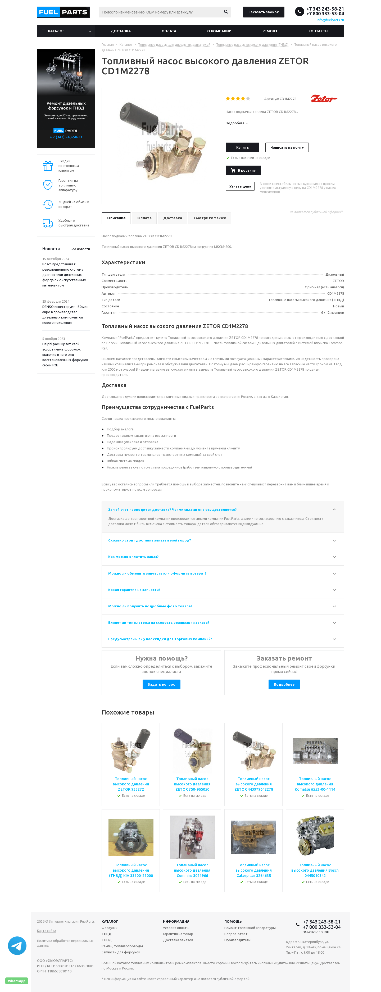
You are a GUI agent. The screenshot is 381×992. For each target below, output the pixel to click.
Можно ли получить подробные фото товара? (150, 606)
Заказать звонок (263, 12)
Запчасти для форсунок (121, 952)
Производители (237, 940)
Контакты (318, 31)
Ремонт (270, 31)
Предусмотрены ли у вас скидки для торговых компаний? (160, 639)
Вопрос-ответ (236, 934)
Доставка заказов (178, 940)
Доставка (121, 31)
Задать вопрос (161, 684)
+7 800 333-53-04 (325, 13)
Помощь (233, 921)
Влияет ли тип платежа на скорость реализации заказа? (158, 622)
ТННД (107, 940)
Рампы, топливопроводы (122, 946)
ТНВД (106, 934)
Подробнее (284, 684)
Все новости (80, 249)
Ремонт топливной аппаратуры (250, 928)
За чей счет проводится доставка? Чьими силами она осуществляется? (172, 509)
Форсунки (109, 928)
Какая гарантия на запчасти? (134, 589)
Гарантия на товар (178, 934)
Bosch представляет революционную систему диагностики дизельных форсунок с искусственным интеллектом (64, 274)
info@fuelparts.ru (330, 20)
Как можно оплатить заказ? (133, 556)
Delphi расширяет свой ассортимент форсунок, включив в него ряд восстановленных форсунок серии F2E (65, 354)
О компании (219, 31)
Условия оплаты (176, 928)
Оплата (169, 31)
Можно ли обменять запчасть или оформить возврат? (157, 573)
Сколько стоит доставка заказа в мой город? (149, 540)
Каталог (56, 31)
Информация (176, 921)
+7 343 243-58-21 (325, 8)
